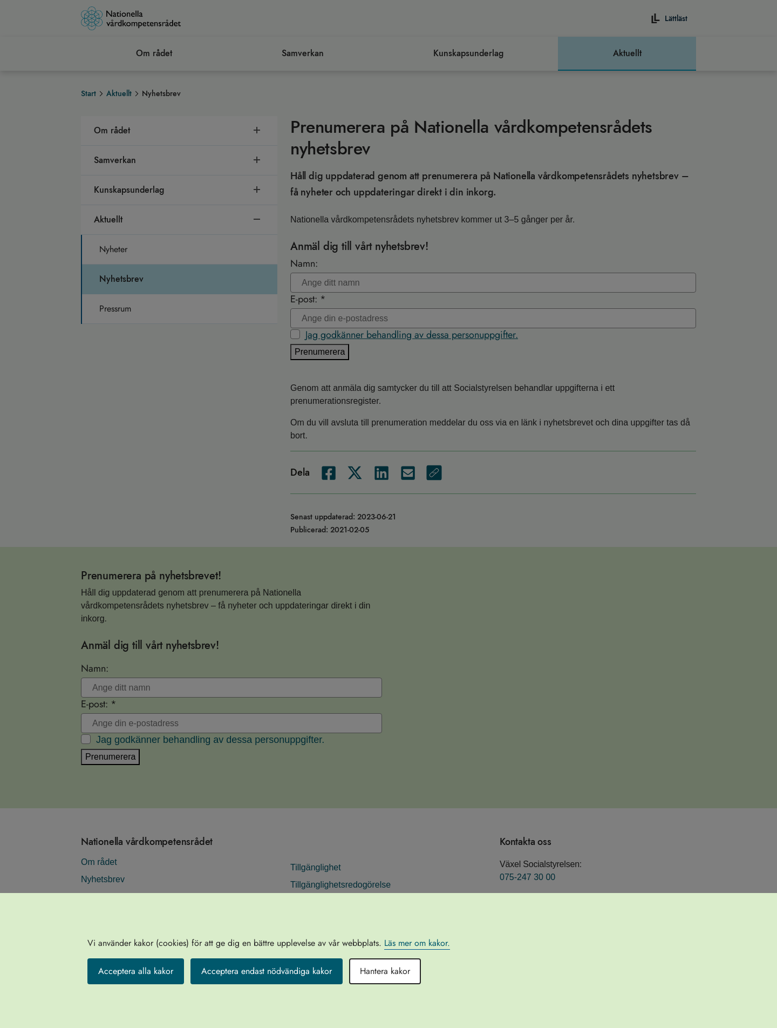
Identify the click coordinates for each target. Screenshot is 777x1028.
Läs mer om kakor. (417, 943)
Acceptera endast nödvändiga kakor (266, 971)
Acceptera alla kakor (135, 971)
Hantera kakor (385, 971)
